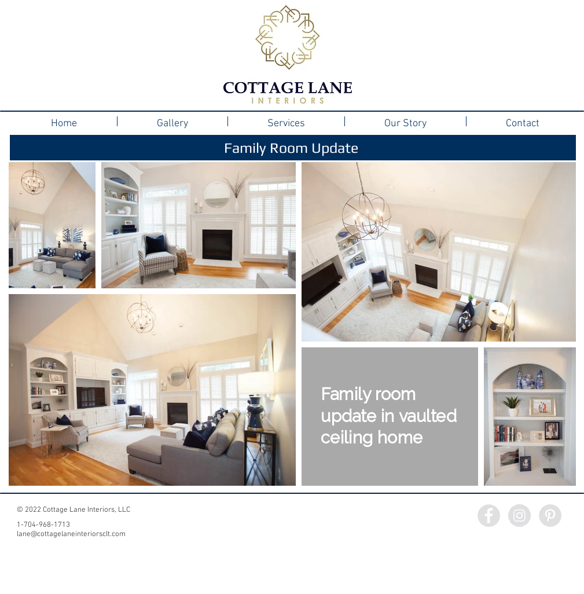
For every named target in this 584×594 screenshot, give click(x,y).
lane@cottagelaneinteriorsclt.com (71, 534)
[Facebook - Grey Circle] (489, 515)
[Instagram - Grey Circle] (519, 515)
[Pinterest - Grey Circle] (550, 515)
